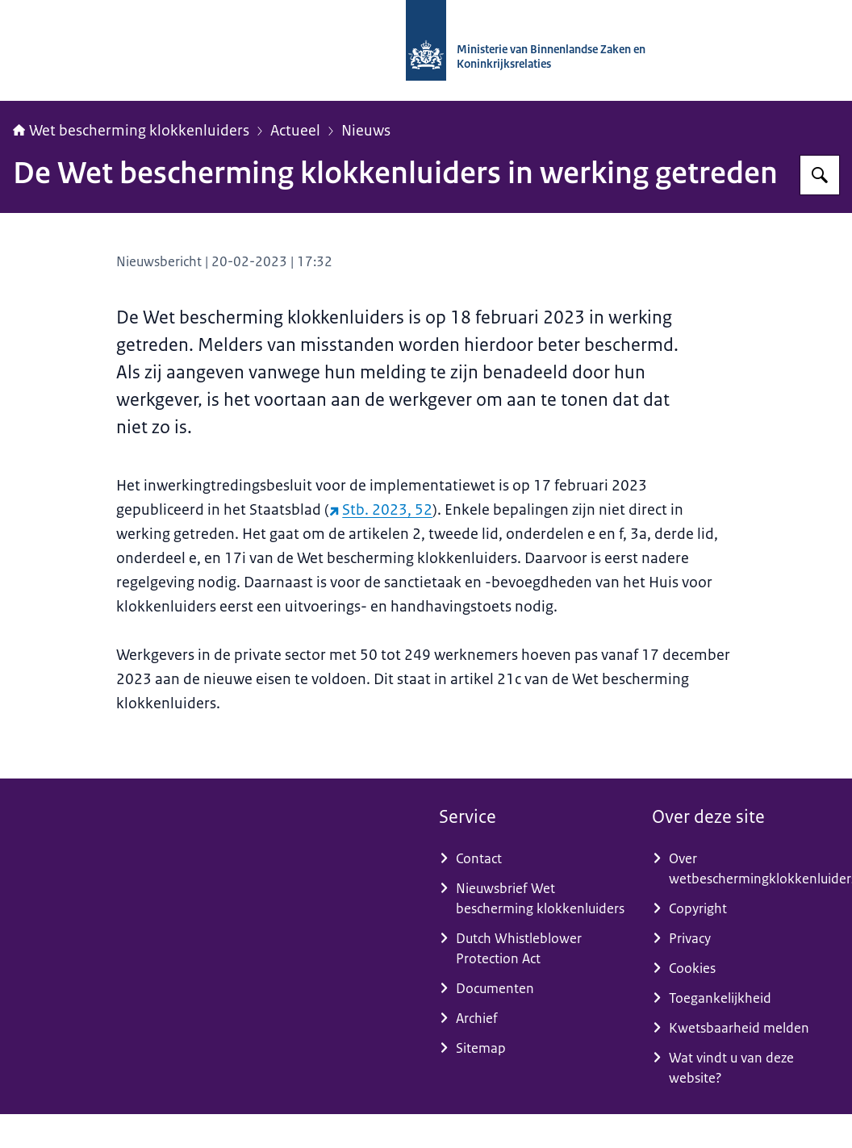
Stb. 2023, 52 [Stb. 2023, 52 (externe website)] (380, 510)
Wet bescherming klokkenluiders (131, 130)
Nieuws (365, 130)
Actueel (295, 130)
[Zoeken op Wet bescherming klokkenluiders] (819, 175)
